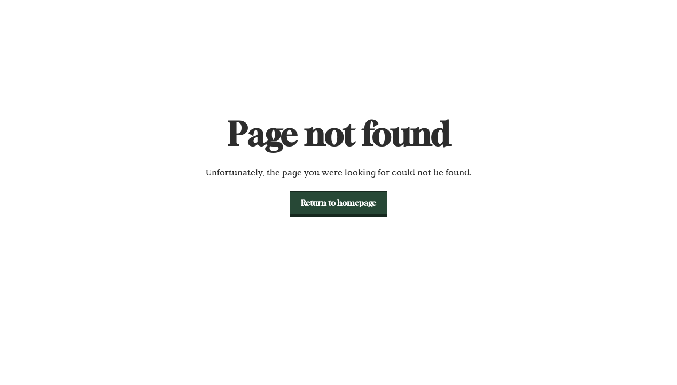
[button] (338, 203)
